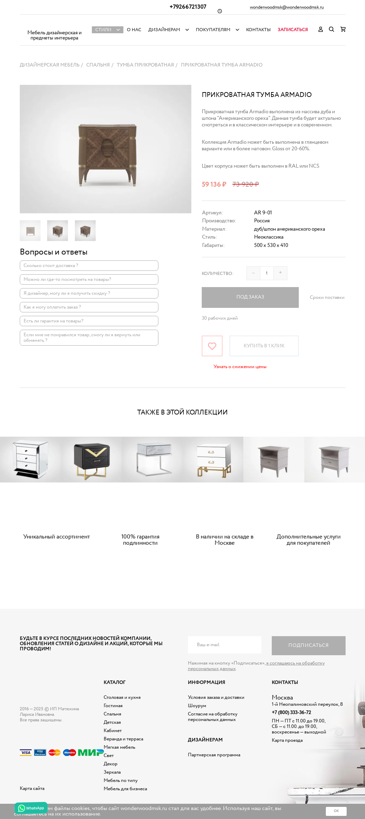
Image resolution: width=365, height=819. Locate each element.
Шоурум (197, 705)
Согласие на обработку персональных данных (212, 717)
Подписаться (308, 645)
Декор (111, 763)
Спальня (112, 714)
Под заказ (250, 297)
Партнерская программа (214, 754)
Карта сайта (32, 788)
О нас (134, 30)
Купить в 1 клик (264, 345)
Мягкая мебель (119, 747)
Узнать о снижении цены (240, 366)
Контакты (258, 30)
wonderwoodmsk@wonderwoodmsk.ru (287, 8)
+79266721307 (188, 7)
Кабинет (113, 730)
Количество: (218, 273)
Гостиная (113, 705)
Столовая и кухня (122, 697)
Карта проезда (287, 740)
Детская (112, 722)
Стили (103, 30)
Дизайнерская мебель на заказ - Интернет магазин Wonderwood (54, 24)
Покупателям (213, 30)
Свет (109, 755)
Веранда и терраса (123, 739)
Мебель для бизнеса (125, 788)
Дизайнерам (164, 30)
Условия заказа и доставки (216, 697)
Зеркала (112, 772)
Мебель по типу (121, 780)
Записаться (293, 30)
